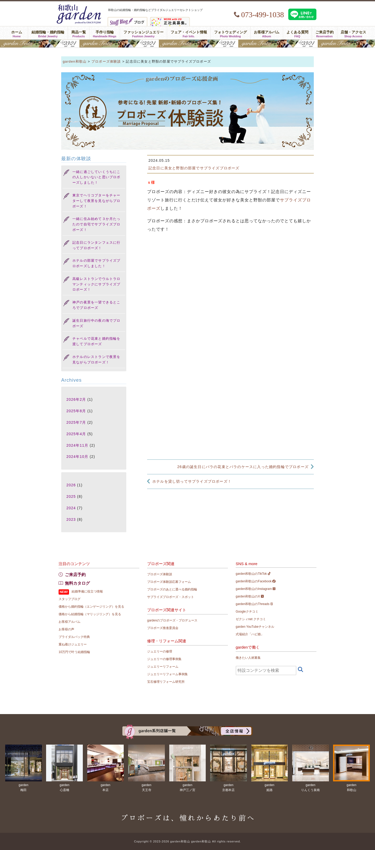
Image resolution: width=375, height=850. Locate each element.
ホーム (16, 32)
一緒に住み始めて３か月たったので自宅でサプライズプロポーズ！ (96, 224)
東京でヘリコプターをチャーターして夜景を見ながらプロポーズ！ (96, 200)
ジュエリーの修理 (159, 651)
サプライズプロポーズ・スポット (170, 597)
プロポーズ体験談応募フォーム (169, 582)
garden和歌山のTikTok (253, 574)
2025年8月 (76, 411)
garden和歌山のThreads (254, 604)
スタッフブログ (69, 599)
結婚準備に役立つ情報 (87, 591)
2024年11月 (77, 445)
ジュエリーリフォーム (162, 666)
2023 (71, 519)
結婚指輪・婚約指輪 (48, 32)
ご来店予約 (324, 32)
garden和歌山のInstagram (256, 589)
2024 (71, 508)
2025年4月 (76, 434)
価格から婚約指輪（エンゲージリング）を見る (91, 606)
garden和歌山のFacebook (256, 581)
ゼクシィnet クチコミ (251, 619)
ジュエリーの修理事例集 (164, 659)
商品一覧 (78, 32)
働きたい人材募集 (248, 658)
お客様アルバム (266, 32)
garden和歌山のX (250, 596)
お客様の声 (66, 629)
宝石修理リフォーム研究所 (166, 682)
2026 (71, 485)
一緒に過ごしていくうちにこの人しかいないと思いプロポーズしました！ (96, 177)
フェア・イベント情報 (189, 32)
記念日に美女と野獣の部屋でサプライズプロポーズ (194, 168)
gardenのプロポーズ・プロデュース (172, 620)
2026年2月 (76, 399)
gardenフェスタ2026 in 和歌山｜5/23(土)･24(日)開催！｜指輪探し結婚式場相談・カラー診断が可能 (187, 43)
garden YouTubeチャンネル (255, 626)
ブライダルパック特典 (74, 637)
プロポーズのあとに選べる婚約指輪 (172, 589)
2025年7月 (76, 422)
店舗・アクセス (353, 32)
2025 (71, 496)
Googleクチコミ (247, 611)
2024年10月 (77, 456)
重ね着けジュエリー (73, 644)
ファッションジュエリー (143, 32)
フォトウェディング (230, 32)
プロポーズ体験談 (159, 574)
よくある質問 (297, 32)
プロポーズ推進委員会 (162, 628)
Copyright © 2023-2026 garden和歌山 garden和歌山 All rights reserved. (187, 841)
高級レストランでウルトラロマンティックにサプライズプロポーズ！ (96, 284)
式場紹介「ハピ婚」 (250, 634)
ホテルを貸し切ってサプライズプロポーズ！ (192, 481)
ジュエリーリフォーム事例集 (167, 674)
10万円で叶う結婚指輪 (74, 652)
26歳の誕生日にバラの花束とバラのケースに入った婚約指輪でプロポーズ (243, 467)
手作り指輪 (104, 32)
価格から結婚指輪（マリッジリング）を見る (90, 614)
